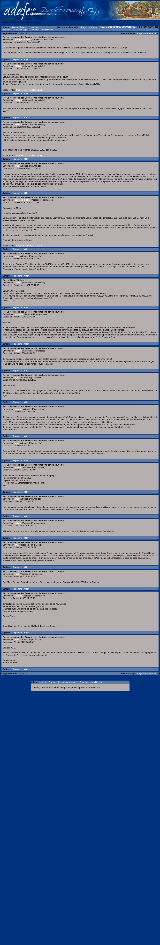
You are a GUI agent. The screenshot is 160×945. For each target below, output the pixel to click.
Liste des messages (67, 682)
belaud (18, 523)
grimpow (19, 314)
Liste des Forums (19, 27)
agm (17, 377)
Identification (47, 29)
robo (17, 574)
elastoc (18, 409)
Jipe (17, 639)
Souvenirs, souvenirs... (122, 26)
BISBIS (18, 66)
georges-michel (22, 39)
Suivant (103, 27)
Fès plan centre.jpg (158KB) (29, 245)
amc (17, 166)
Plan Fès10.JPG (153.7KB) (29, 90)
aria (16, 545)
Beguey (18, 595)
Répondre (17, 59)
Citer (26, 59)
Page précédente (89, 27)
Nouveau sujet (21, 29)
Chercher (34, 29)
